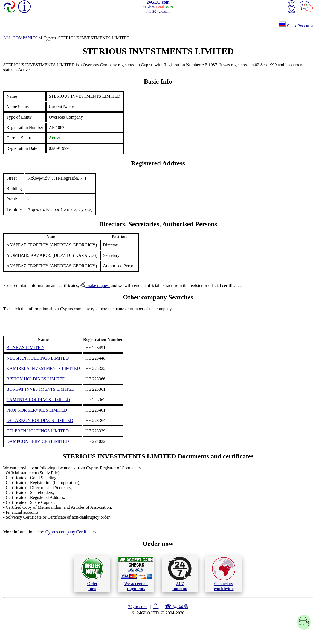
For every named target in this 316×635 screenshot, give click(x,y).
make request (95, 285)
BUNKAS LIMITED (25, 347)
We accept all (135, 574)
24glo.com (137, 606)
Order (92, 574)
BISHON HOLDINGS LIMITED (36, 379)
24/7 (179, 574)
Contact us (223, 574)
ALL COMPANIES (20, 38)
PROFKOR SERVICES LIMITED (37, 410)
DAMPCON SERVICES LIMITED (38, 441)
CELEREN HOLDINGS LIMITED (38, 431)
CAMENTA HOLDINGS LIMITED (38, 399)
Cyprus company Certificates (71, 532)
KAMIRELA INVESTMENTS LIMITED (43, 368)
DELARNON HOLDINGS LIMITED (40, 420)
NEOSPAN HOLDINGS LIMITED (38, 358)
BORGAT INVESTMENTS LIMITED (41, 389)
